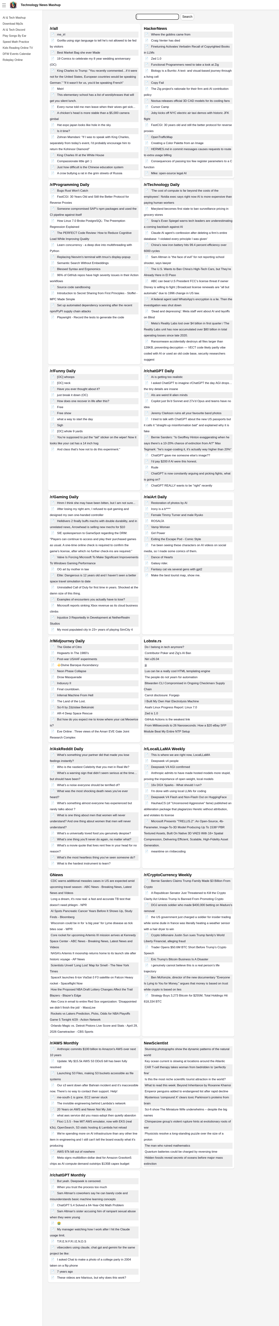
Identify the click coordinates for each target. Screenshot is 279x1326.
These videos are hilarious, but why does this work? (91, 1277)
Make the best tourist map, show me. (175, 575)
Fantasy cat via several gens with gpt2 (176, 569)
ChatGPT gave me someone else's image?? (180, 455)
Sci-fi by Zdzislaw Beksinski (75, 707)
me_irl (61, 34)
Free (60, 407)
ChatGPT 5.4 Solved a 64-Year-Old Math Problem (90, 1205)
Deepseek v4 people (165, 761)
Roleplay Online (13, 59)
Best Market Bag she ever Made (78, 52)
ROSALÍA (157, 521)
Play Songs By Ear (14, 35)
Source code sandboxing (73, 287)
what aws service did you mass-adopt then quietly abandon (96, 1115)
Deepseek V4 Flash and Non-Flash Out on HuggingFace (189, 797)
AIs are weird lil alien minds (169, 395)
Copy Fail (157, 82)
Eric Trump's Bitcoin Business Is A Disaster (179, 959)
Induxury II (64, 683)
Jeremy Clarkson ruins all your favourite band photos (186, 413)
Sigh (60, 425)
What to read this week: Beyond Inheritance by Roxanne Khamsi (188, 1085)
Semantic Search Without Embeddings (83, 263)
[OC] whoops (65, 377)
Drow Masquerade (69, 677)
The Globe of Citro (69, 647)
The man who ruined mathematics (167, 1145)
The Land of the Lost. (71, 701)
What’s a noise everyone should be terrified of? (88, 785)
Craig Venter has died (165, 40)
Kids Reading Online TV (18, 47)
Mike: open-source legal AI (169, 173)
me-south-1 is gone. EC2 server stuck (82, 1097)
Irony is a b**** (161, 509)
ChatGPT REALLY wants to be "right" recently (181, 485)
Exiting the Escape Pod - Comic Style (176, 539)
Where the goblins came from (170, 34)
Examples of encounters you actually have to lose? (91, 599)
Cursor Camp (160, 107)
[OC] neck (64, 383)
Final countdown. (68, 689)
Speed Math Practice (16, 41)
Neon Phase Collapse (71, 671)
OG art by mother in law (73, 569)
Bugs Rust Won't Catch (72, 190)
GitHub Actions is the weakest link (167, 719)
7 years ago (65, 1271)
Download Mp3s (13, 23)
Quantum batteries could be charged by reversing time (181, 1151)
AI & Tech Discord (14, 29)
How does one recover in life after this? (83, 401)
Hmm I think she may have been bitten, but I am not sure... (96, 503)
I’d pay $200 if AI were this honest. (174, 461)
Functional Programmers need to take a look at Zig (185, 64)
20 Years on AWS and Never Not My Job (84, 1109)
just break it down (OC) (72, 395)
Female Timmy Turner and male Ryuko (177, 515)
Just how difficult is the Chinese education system (90, 167)
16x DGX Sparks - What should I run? (176, 785)
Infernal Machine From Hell (75, 695)
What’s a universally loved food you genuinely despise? (94, 833)
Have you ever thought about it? (78, 389)
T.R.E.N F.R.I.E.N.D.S (71, 1241)
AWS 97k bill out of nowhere (76, 1151)
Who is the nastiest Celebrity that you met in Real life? (93, 767)
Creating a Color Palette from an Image (177, 143)
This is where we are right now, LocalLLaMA (180, 755)
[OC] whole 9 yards (70, 431)
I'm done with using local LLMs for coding (178, 791)
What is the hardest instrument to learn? (84, 863)
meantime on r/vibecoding (168, 851)
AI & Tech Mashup (14, 17)
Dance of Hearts (162, 557)
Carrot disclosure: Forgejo (162, 695)
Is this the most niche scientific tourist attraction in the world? (185, 1079)
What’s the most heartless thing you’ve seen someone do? (96, 857)
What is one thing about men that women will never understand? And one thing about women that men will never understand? (90, 821)
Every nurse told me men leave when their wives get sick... (96, 107)
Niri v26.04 (152, 659)
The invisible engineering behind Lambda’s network (91, 1103)
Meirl (60, 88)
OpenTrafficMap (162, 137)
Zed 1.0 (156, 58)
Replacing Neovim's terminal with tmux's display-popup (94, 257)
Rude (154, 467)
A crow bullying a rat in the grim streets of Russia (89, 173)
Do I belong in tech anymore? (164, 647)
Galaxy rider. (159, 563)
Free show (64, 413)
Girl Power (158, 533)
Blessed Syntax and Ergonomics (79, 269)
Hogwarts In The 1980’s (73, 653)
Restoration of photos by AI (169, 503)
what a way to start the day (75, 419)
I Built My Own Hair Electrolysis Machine (172, 701)
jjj (146, 665)
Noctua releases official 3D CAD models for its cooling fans (190, 101)
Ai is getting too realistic (167, 377)
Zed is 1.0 (151, 713)
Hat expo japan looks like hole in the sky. (84, 125)
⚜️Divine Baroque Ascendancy (78, 665)
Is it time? (63, 131)
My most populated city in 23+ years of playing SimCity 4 (95, 629)
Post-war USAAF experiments (77, 659)
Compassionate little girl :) (74, 161)
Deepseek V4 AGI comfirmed (170, 767)
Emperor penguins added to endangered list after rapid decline (186, 1091)
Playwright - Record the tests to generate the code (90, 317)
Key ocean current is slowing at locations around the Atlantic (185, 1061)
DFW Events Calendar (17, 53)
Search (187, 16)
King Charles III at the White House (80, 155)
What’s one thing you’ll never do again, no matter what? (94, 839)
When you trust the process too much (82, 1187)
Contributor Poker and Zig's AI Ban (168, 653)
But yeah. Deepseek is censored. (79, 1181)
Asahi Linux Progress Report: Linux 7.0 (171, 707)
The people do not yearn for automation (171, 677)
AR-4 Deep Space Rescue (74, 713)
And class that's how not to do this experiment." (88, 449)
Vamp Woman (160, 527)
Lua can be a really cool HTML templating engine (177, 671)
